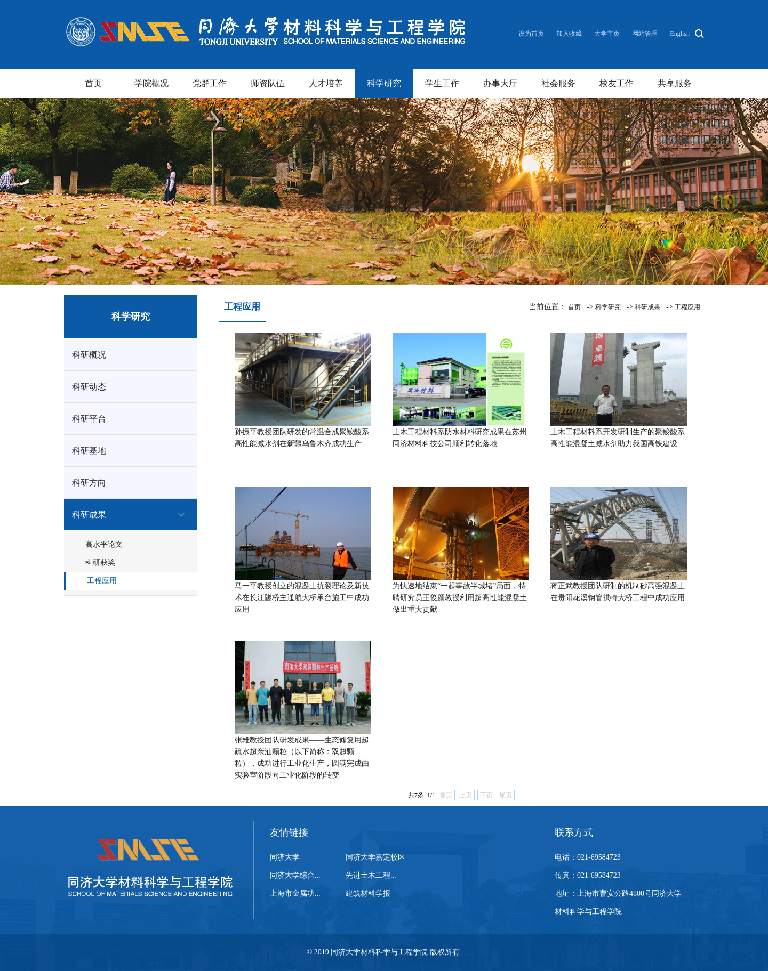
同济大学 (285, 857)
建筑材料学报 (368, 893)
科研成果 (89, 514)
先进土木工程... (371, 875)
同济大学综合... (295, 875)
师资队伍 (268, 83)
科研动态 (89, 386)
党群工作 (210, 83)
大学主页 (607, 33)
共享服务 (675, 83)
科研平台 (89, 418)
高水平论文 (104, 544)
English (680, 33)
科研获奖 (100, 563)
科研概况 (89, 354)
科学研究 (384, 83)
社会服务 (558, 83)
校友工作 (616, 83)
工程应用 (102, 581)
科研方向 (89, 482)
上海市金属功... (295, 893)
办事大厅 (500, 83)
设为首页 (532, 33)
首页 (93, 83)
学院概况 (151, 83)
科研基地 (89, 450)
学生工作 (442, 83)
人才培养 (326, 83)
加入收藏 (569, 33)
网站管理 (645, 33)
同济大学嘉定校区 (375, 857)
